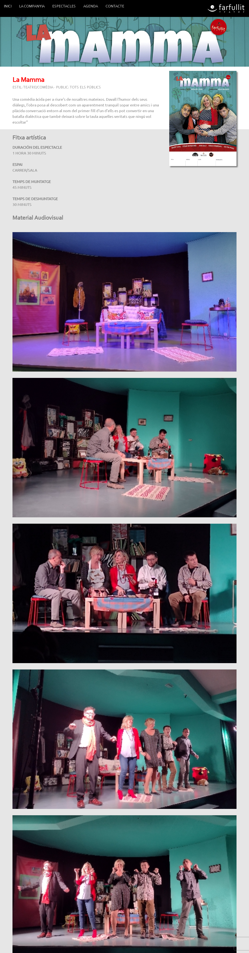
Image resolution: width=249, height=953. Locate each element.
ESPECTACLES (64, 6)
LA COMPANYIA (32, 6)
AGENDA (90, 6)
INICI (7, 6)
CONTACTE (115, 6)
